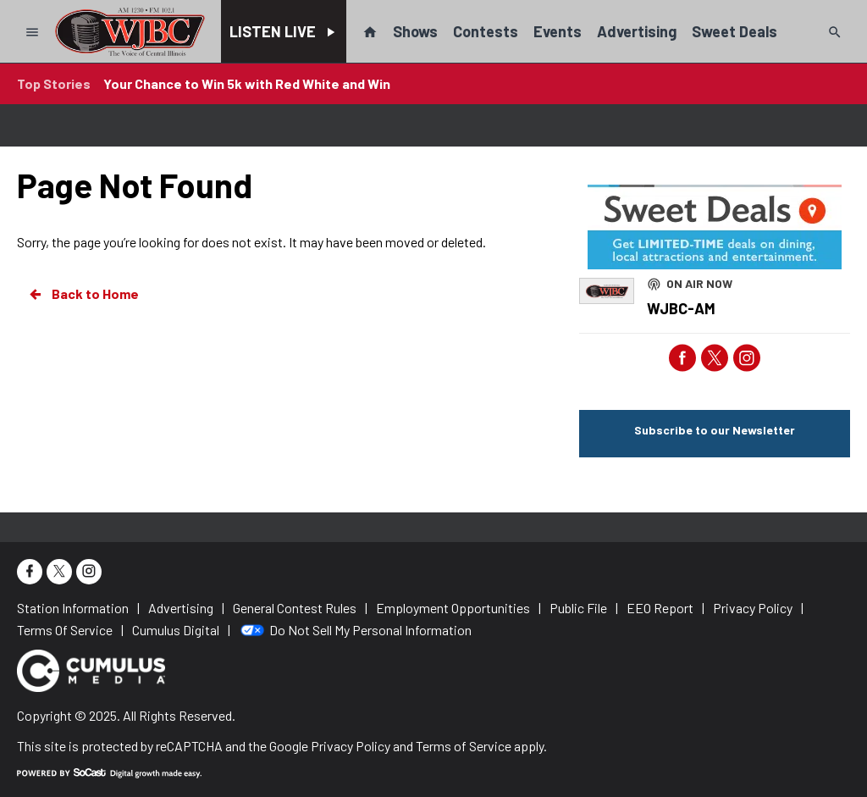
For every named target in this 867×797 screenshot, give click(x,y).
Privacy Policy (350, 746)
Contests (485, 31)
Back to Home (83, 293)
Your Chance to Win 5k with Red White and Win (246, 83)
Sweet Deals (734, 31)
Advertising (636, 31)
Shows (415, 31)
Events (557, 31)
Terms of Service (463, 746)
